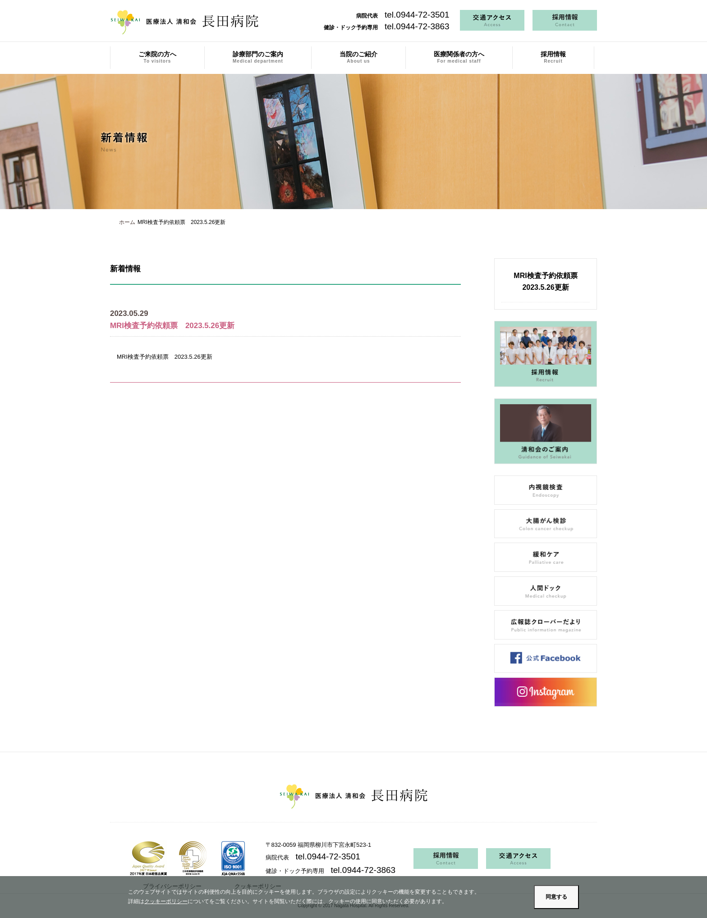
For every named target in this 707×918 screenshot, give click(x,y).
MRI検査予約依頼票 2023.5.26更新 (164, 356)
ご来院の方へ (157, 57)
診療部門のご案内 (258, 57)
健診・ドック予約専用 (387, 27)
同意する (556, 897)
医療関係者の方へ (459, 57)
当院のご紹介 (358, 57)
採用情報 (553, 57)
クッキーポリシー (166, 901)
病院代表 (403, 16)
